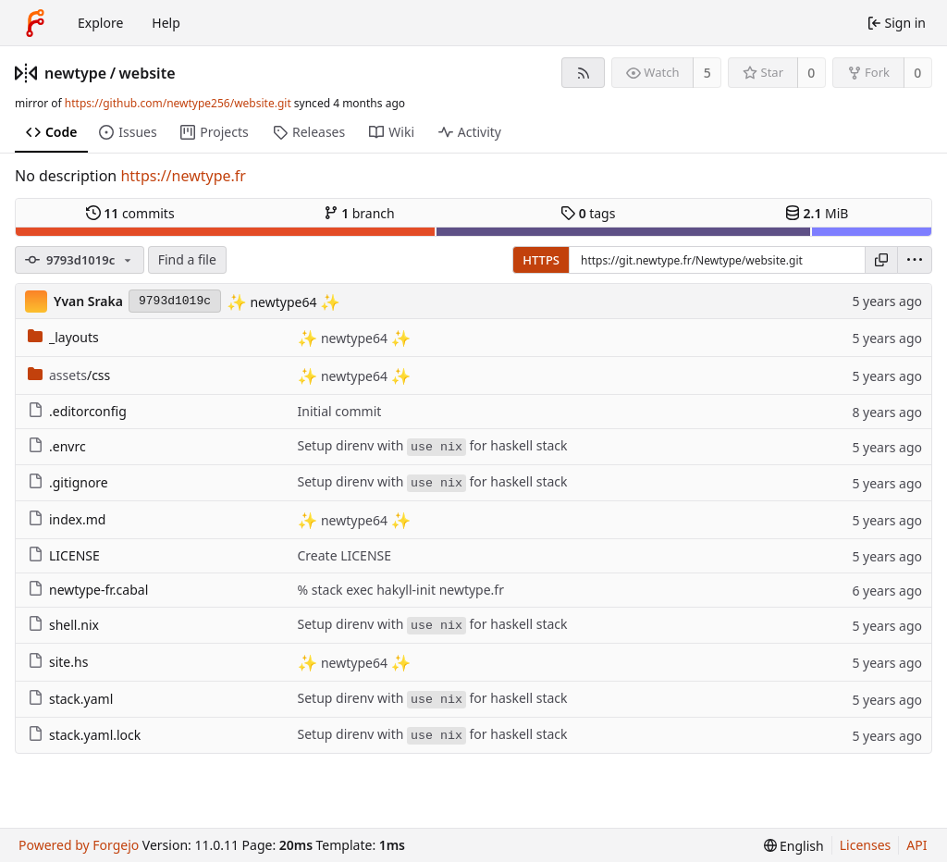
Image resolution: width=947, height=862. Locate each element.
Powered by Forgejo (78, 845)
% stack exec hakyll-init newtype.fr (401, 589)
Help (166, 22)
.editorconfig (77, 411)
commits (130, 213)
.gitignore (68, 482)
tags (587, 213)
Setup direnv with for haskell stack (433, 446)
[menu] (914, 260)
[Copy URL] (881, 260)
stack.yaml (70, 699)
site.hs (58, 662)
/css (69, 375)
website (147, 73)
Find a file (187, 259)
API (916, 845)
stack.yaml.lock (84, 735)
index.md (66, 519)
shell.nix (63, 625)
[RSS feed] (583, 72)
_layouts (63, 337)
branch (359, 213)
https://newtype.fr (183, 176)
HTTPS (541, 260)
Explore (100, 22)
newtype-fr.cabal (88, 589)
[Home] (35, 23)
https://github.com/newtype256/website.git (178, 103)
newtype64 (283, 302)
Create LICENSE (345, 555)
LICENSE (64, 555)
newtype (75, 73)
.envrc (57, 446)
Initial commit (340, 411)
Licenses (866, 845)
